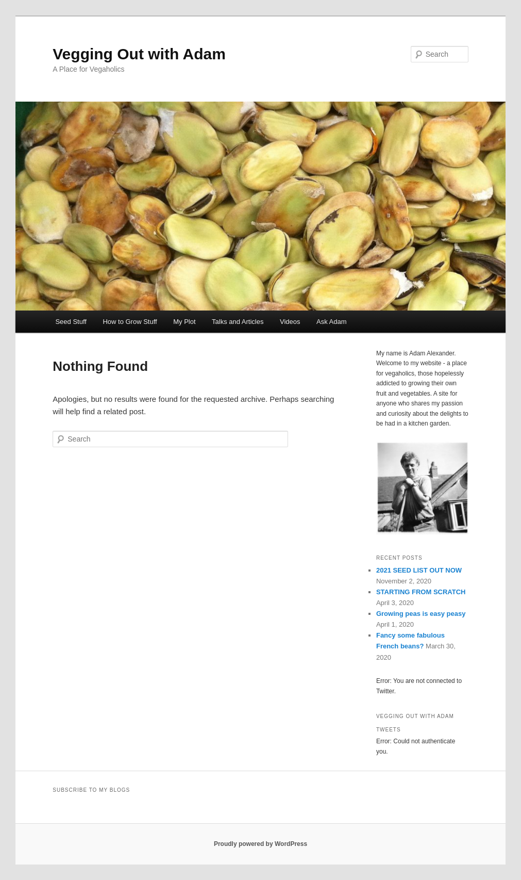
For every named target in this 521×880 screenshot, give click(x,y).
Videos (290, 321)
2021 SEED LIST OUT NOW (419, 570)
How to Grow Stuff (130, 321)
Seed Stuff (70, 321)
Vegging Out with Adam (139, 53)
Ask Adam (331, 321)
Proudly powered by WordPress (260, 844)
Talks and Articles (237, 321)
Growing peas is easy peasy (420, 613)
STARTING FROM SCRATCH (421, 592)
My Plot (184, 321)
